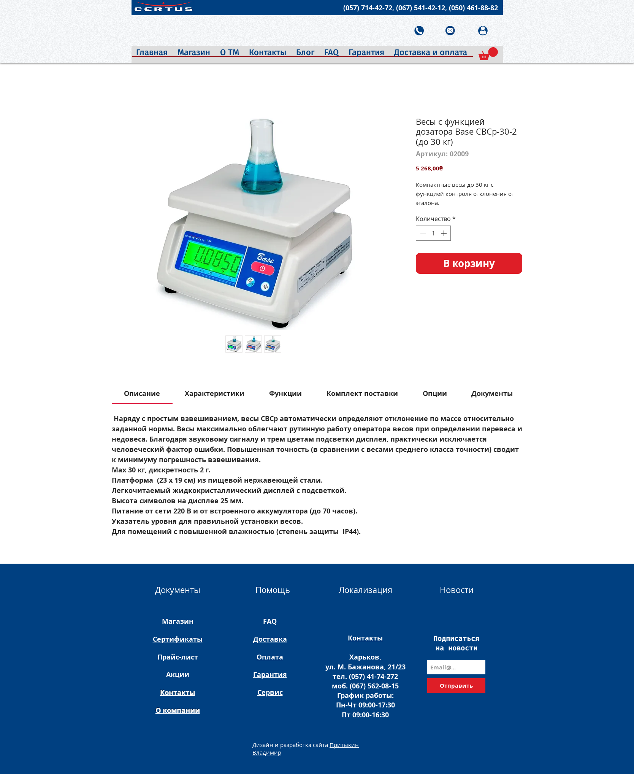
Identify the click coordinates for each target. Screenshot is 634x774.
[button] (488, 53)
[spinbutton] (433, 233)
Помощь (272, 589)
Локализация (365, 589)
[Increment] (444, 233)
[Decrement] (422, 233)
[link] (142, 393)
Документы (177, 589)
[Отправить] (456, 685)
